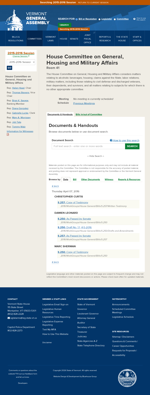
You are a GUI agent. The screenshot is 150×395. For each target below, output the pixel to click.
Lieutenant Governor (88, 313)
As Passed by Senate (74, 219)
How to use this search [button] (124, 140)
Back (55, 186)
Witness (109, 179)
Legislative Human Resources (52, 311)
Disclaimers (128, 336)
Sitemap (116, 336)
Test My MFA (49, 329)
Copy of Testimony (73, 202)
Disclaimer (47, 342)
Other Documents (90, 179)
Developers (22, 383)
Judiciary (82, 336)
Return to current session (93, 2)
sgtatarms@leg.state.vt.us (22, 318)
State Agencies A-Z (87, 341)
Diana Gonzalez (20, 108)
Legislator (105, 18)
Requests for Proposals (124, 350)
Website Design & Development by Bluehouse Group (75, 376)
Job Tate (16, 122)
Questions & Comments (124, 341)
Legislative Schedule (123, 316)
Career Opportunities (123, 345)
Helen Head (18, 87)
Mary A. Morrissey (21, 117)
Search (65, 25)
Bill (74, 179)
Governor (82, 309)
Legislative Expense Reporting (52, 323)
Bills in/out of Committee (89, 114)
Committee (122, 18)
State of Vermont (86, 304)
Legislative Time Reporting (56, 316)
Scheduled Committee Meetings (123, 311)
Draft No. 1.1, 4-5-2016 (75, 227)
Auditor (81, 322)
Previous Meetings (84, 103)
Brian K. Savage (20, 100)
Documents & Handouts (60, 114)
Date (65, 179)
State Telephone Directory (91, 345)
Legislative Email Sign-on (55, 304)
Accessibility (118, 355)
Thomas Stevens (20, 92)
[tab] (60, 114)
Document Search (95, 140)
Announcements (120, 304)
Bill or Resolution (87, 18)
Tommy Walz (19, 126)
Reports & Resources (129, 179)
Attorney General (86, 318)
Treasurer (82, 331)
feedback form (31, 374)
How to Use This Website (55, 334)
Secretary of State (86, 327)
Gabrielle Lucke (20, 113)
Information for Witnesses (20, 133)
